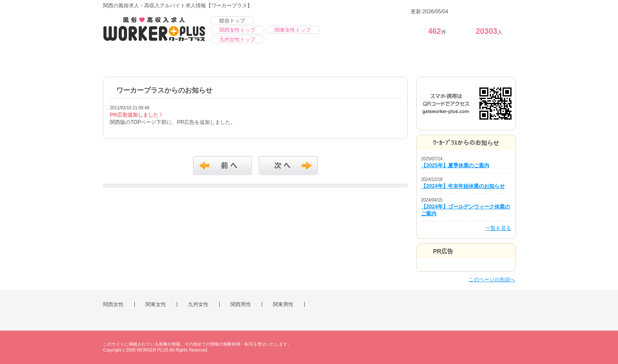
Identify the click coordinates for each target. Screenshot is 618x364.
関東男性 (283, 304)
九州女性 (198, 304)
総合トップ (232, 20)
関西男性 (240, 304)
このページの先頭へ (492, 280)
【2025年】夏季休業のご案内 (455, 165)
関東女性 (155, 304)
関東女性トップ (293, 30)
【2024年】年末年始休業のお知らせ (463, 186)
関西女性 (113, 304)
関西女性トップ (237, 30)
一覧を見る (498, 228)
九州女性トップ (237, 39)
